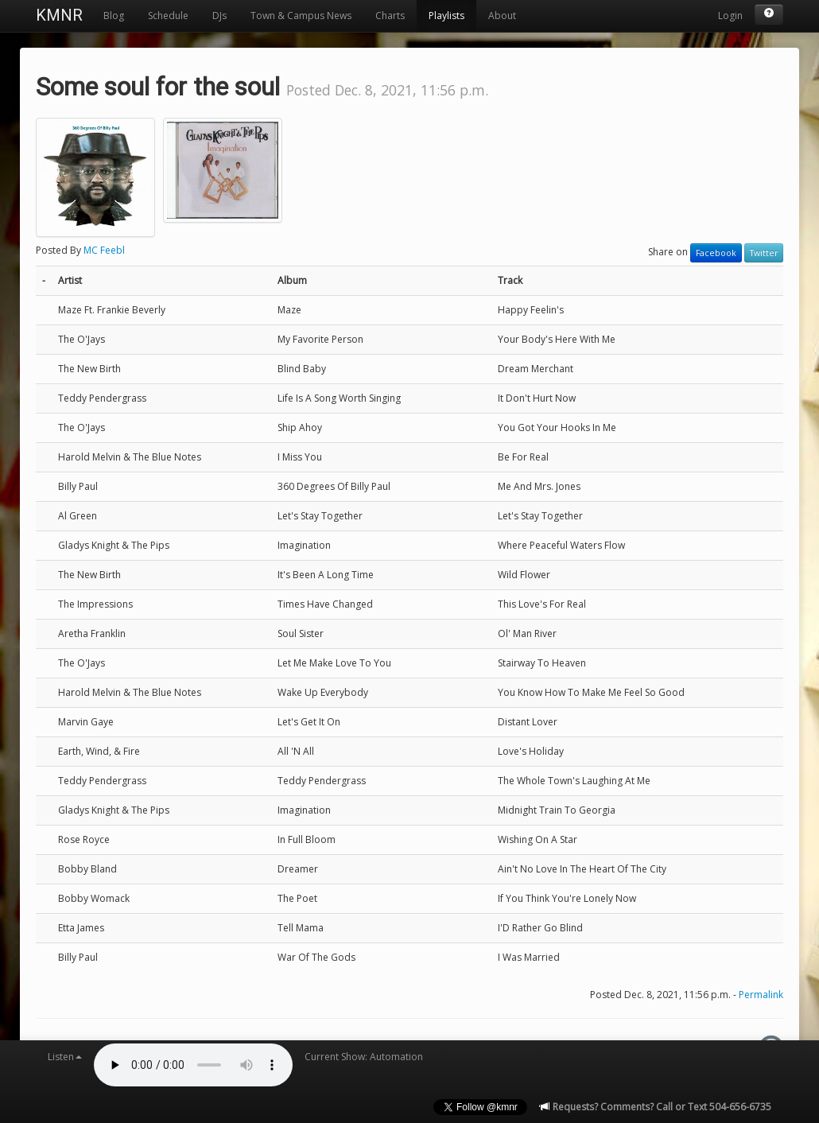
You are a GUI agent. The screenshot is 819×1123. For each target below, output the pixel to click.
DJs (219, 15)
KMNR (59, 15)
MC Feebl (104, 250)
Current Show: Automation (364, 1056)
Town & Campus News (300, 15)
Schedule (168, 15)
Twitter (764, 252)
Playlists (446, 15)
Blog (113, 15)
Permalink (761, 994)
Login (730, 15)
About (502, 15)
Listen (65, 1056)
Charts (390, 15)
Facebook (716, 252)
